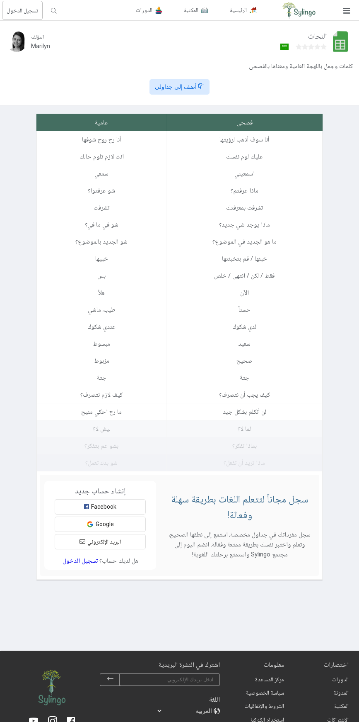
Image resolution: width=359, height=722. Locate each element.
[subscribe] (110, 679)
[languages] (185, 711)
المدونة (341, 692)
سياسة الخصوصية (265, 692)
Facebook (100, 506)
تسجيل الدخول (22, 10)
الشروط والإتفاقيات (264, 705)
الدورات (340, 679)
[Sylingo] (299, 10)
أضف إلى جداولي (180, 86)
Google (100, 524)
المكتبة (341, 705)
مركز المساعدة (269, 679)
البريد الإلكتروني (100, 541)
